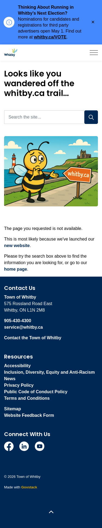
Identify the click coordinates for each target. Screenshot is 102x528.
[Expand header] (94, 52)
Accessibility (17, 365)
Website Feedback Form (29, 415)
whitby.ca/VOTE (50, 37)
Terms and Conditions (27, 398)
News (10, 378)
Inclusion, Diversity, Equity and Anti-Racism (49, 372)
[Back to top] (51, 512)
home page (15, 269)
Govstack (29, 487)
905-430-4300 (17, 320)
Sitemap (12, 409)
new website (17, 245)
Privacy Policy (19, 385)
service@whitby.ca (23, 327)
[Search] (91, 117)
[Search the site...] (51, 117)
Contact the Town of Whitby (32, 337)
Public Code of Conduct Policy (35, 391)
